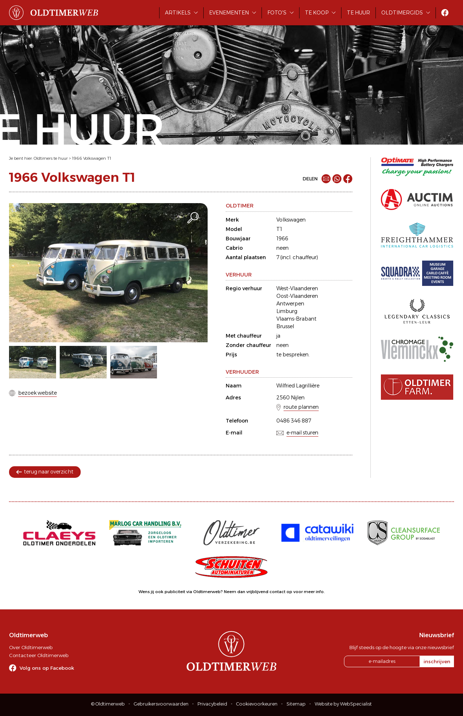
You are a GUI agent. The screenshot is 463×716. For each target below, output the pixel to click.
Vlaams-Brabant (296, 319)
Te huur (358, 12)
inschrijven (437, 661)
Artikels (178, 12)
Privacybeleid (212, 704)
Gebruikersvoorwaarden (161, 704)
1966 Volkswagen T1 (91, 158)
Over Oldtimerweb (30, 647)
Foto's (276, 12)
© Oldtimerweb (108, 704)
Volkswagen (291, 219)
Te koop (316, 12)
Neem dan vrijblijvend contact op (258, 591)
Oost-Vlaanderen (297, 296)
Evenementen (229, 12)
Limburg (286, 311)
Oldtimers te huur (51, 158)
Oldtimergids (402, 12)
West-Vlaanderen (297, 288)
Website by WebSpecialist (343, 704)
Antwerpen (290, 303)
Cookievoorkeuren (256, 704)
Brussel (285, 326)
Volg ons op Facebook (47, 668)
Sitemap (296, 704)
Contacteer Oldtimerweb (38, 655)
